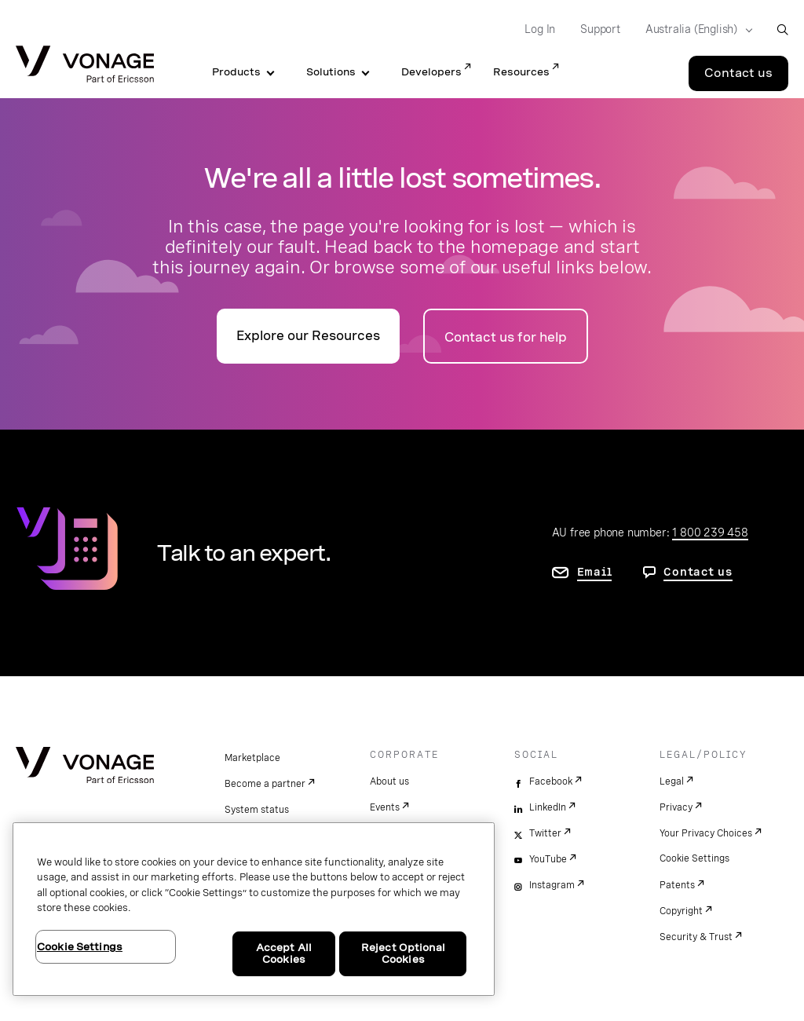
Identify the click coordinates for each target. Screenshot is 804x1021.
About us (389, 781)
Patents (677, 885)
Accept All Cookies (284, 954)
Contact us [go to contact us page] (698, 571)
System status (257, 809)
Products (236, 72)
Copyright (681, 911)
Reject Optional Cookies (403, 954)
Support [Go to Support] (600, 29)
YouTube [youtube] (548, 859)
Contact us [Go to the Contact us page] (738, 73)
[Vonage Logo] (85, 66)
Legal (672, 781)
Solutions (331, 72)
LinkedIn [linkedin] (547, 807)
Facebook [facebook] (550, 781)
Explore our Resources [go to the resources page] (308, 335)
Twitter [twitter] (545, 833)
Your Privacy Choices (706, 833)
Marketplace (252, 757)
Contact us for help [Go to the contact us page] (505, 337)
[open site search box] (782, 29)
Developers (431, 72)
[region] (254, 909)
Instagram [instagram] (552, 885)
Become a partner (265, 783)
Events (385, 807)
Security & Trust (696, 936)
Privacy (676, 807)
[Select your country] (694, 30)
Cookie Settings (694, 858)
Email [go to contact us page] (594, 571)
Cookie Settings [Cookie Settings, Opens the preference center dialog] (79, 947)
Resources (521, 72)
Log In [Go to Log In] (539, 29)
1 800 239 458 (709, 532)
